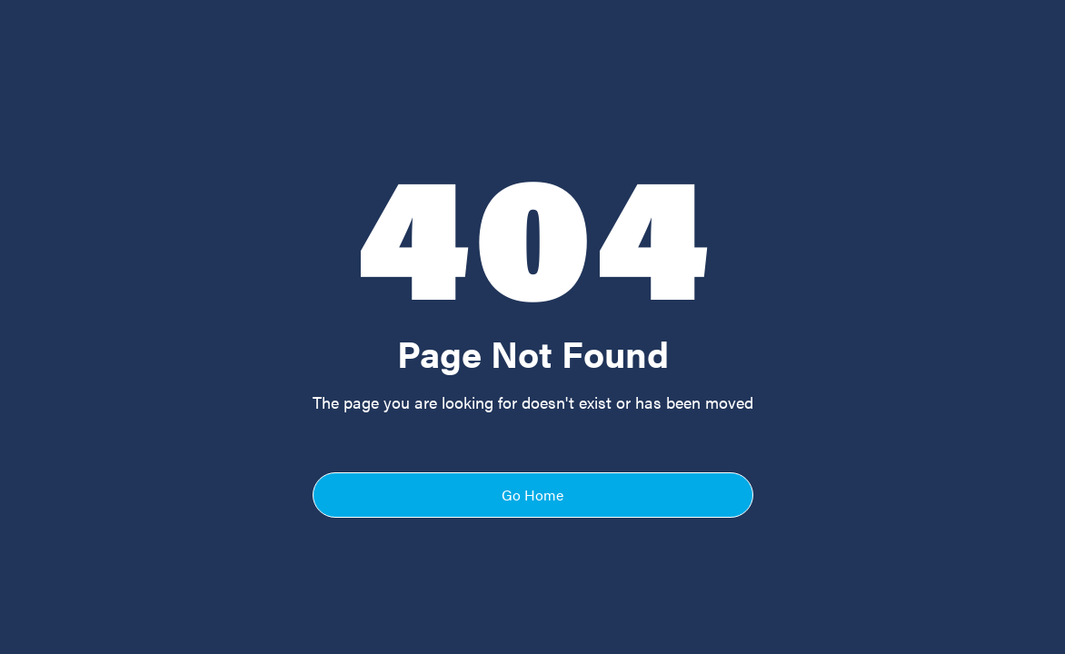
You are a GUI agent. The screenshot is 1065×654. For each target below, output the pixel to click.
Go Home (532, 494)
